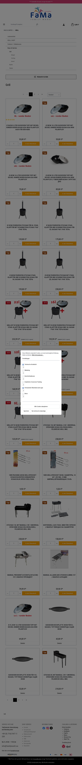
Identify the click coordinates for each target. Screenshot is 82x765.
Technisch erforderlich (31, 364)
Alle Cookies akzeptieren (41, 406)
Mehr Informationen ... (38, 355)
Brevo (26, 393)
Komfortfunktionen (30, 376)
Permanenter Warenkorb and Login (34, 387)
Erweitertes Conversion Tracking (33, 382)
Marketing (27, 370)
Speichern (26, 411)
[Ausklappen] (23, 367)
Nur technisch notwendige (39, 411)
